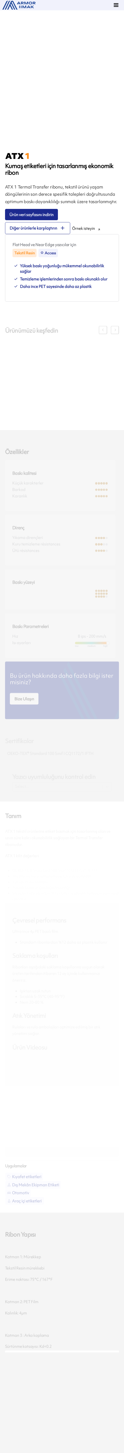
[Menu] (117, 5)
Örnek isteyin (83, 228)
